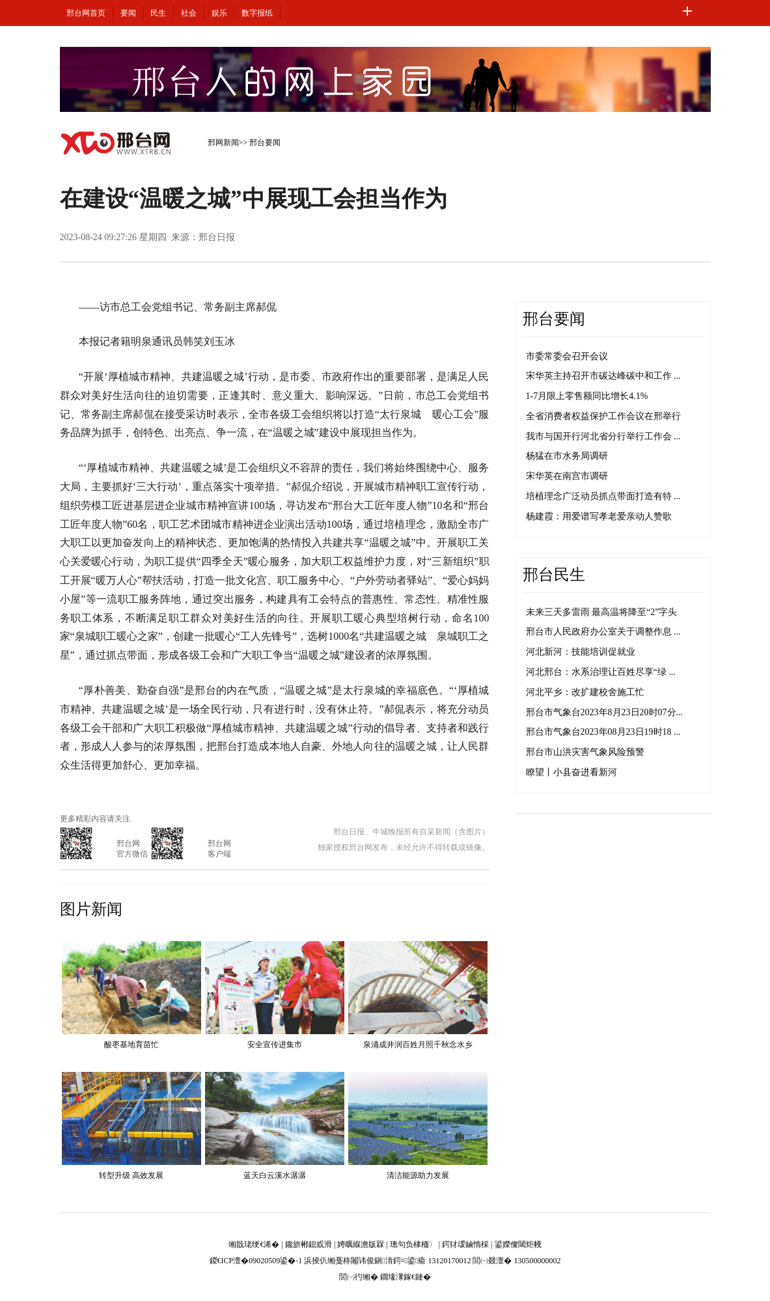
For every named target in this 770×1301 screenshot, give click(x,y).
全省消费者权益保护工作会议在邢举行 (603, 416)
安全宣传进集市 (274, 1044)
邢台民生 (554, 574)
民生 (158, 13)
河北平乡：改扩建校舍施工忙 (585, 692)
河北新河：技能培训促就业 (580, 652)
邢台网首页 (85, 13)
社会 (189, 13)
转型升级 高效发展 (131, 1175)
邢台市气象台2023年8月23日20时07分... (604, 712)
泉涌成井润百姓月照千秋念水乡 (418, 1044)
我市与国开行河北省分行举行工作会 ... (603, 436)
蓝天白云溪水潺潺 (274, 1175)
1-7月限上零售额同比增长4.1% (587, 396)
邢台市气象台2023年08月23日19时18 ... (603, 732)
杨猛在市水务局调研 (567, 456)
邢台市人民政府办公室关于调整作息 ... (603, 632)
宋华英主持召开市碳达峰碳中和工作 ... (603, 376)
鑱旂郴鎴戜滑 (308, 1244)
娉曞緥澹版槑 (360, 1244)
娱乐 (219, 13)
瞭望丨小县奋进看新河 (571, 772)
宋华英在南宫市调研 (567, 476)
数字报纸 (257, 13)
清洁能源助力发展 (418, 1175)
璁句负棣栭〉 (413, 1244)
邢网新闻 (223, 142)
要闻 (128, 13)
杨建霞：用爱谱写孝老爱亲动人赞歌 (599, 516)
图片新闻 (91, 909)
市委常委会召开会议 (567, 356)
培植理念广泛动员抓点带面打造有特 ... (603, 496)
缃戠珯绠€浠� (253, 1244)
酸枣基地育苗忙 (131, 1044)
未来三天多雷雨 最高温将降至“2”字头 (602, 612)
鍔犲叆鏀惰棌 (465, 1244)
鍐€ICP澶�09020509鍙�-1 (256, 1260)
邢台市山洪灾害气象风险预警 (585, 752)
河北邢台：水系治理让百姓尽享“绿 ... (601, 672)
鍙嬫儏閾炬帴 (518, 1244)
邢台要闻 (265, 142)
